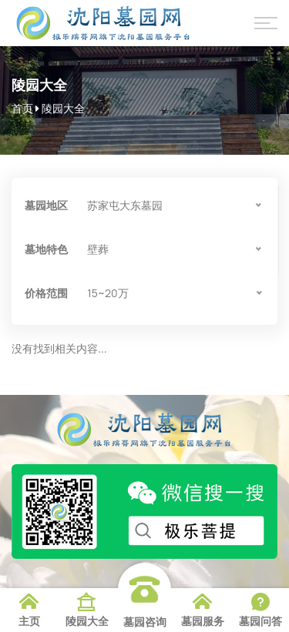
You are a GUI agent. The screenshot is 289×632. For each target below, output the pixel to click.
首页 (22, 108)
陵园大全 (63, 108)
